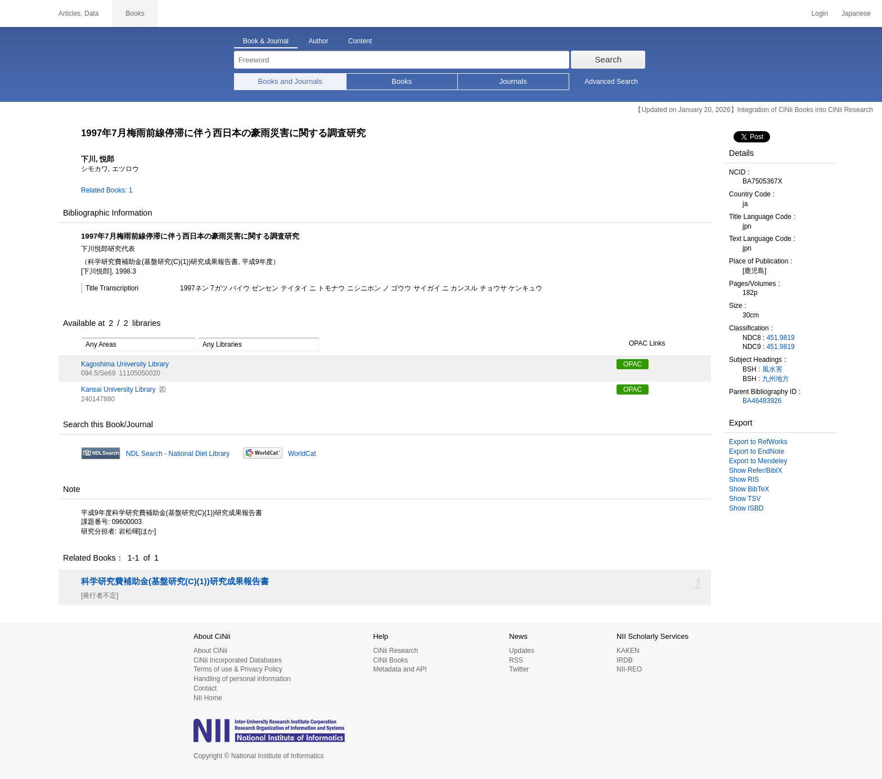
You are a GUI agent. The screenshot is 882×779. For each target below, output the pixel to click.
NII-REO (629, 669)
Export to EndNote (756, 451)
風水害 (772, 369)
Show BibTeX (749, 489)
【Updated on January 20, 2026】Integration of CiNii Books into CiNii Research (753, 110)
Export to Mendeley (758, 461)
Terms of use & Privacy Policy (238, 669)
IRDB (624, 660)
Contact (205, 688)
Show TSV (744, 499)
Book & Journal (266, 41)
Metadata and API (399, 669)
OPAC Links (640, 344)
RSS (516, 660)
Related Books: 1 (106, 190)
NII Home (208, 698)
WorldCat (302, 454)
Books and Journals (290, 81)
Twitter (519, 669)
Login (820, 13)
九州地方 (775, 379)
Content (360, 41)
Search (608, 59)
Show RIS (744, 479)
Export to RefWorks (758, 442)
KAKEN (628, 651)
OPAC (632, 364)
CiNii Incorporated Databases (238, 660)
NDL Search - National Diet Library (178, 454)
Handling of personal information (242, 679)
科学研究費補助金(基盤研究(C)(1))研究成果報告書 (175, 581)
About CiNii (210, 651)
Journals (513, 81)
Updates (521, 651)
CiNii (22, 13)
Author (318, 41)
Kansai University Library (118, 389)
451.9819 (781, 338)
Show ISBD (746, 508)
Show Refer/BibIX (755, 470)
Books (402, 81)
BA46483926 (761, 401)
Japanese (856, 13)
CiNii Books (390, 660)
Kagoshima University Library (125, 364)
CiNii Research (395, 651)
